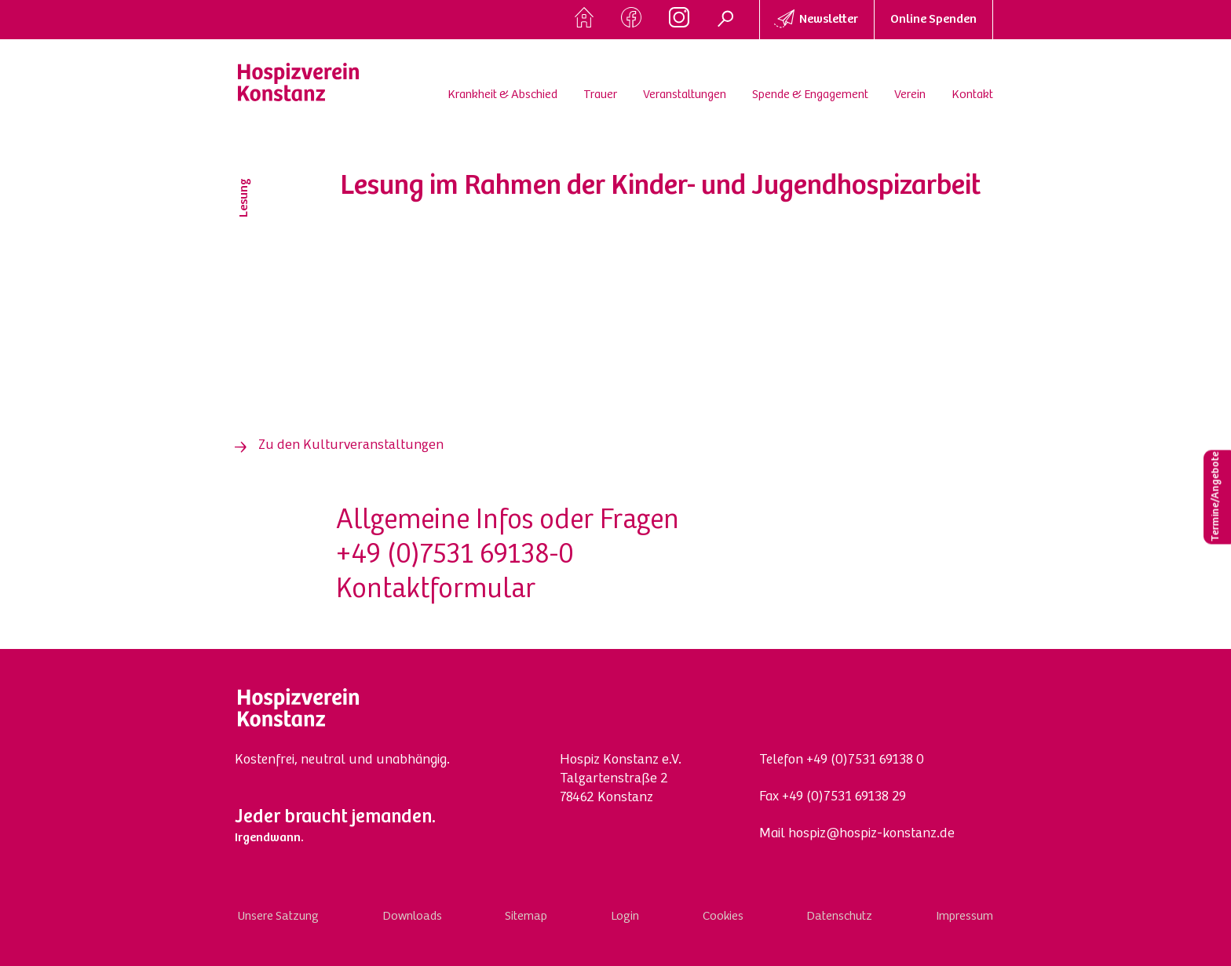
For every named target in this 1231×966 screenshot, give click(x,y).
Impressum (964, 916)
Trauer (600, 95)
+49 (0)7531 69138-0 (455, 556)
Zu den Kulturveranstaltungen (351, 446)
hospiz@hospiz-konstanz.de (871, 834)
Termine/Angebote (1216, 497)
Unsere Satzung (278, 916)
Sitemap (526, 916)
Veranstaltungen (684, 95)
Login (625, 916)
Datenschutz (839, 916)
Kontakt (972, 95)
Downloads (412, 916)
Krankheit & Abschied (502, 95)
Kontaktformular (435, 591)
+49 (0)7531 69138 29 (844, 797)
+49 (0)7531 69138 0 (865, 760)
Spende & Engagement (810, 95)
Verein (910, 95)
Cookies (723, 916)
